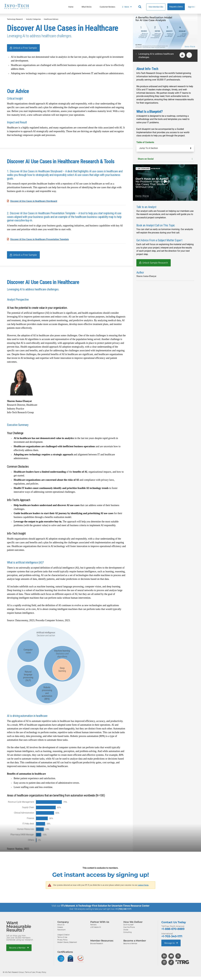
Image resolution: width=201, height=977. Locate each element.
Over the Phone (129, 928)
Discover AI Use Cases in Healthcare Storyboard (35, 201)
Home (70, 7)
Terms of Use (62, 938)
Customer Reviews (107, 7)
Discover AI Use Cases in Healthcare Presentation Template (41, 239)
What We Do (87, 7)
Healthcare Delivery (51, 19)
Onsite (126, 930)
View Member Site (156, 7)
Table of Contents (145, 142)
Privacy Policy (62, 940)
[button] (189, 55)
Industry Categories (33, 19)
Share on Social (165, 159)
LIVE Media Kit (96, 928)
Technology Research (15, 19)
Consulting (127, 933)
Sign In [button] (191, 7)
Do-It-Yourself (128, 925)
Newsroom (61, 930)
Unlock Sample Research (155, 262)
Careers (60, 928)
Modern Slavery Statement (67, 943)
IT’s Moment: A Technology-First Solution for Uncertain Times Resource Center (105, 906)
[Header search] (140, 7)
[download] (182, 55)
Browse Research (97, 944)
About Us (61, 925)
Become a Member (19, 948)
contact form (143, 886)
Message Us (171, 943)
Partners (93, 925)
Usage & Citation (63, 935)
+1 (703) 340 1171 (123, 909)
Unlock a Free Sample (25, 48)
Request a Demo (176, 7)
